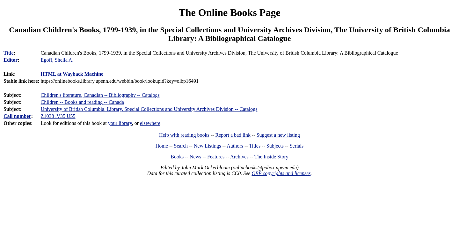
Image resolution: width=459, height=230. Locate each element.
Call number (17, 116)
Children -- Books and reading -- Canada (82, 102)
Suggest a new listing (278, 135)
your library (120, 123)
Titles (254, 146)
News (195, 156)
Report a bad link (233, 135)
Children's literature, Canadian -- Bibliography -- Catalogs (100, 95)
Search (181, 146)
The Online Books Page (229, 12)
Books (177, 156)
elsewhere (150, 123)
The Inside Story (271, 156)
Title (9, 53)
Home (162, 146)
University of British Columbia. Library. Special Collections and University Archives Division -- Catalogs (149, 109)
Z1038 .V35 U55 (58, 116)
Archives (239, 156)
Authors (235, 146)
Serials (297, 146)
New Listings (207, 146)
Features (215, 156)
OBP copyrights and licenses (280, 173)
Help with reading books (184, 135)
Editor (11, 60)
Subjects (275, 146)
